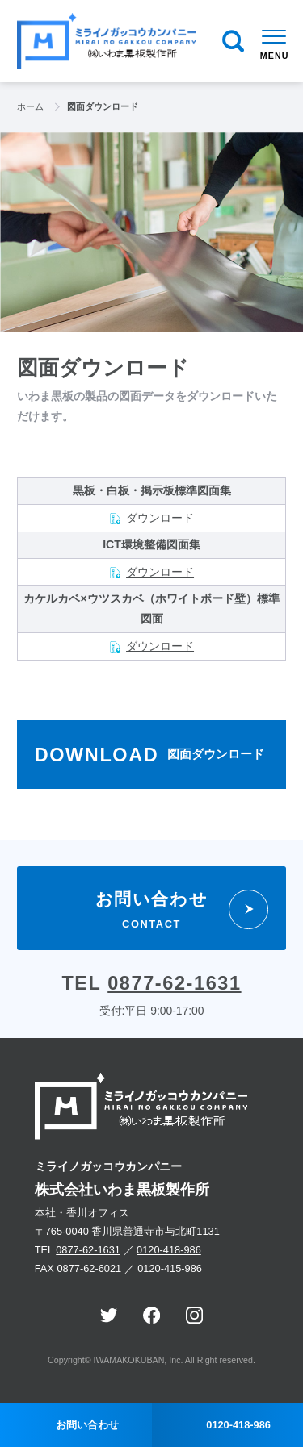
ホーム (30, 106)
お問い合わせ (87, 1425)
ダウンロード (160, 517)
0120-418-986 (169, 1250)
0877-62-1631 (174, 983)
